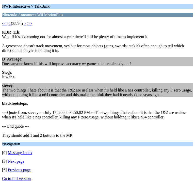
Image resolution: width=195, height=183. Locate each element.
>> (29, 23)
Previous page (19, 170)
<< (4, 23)
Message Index (20, 152)
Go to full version (16, 178)
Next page (16, 161)
